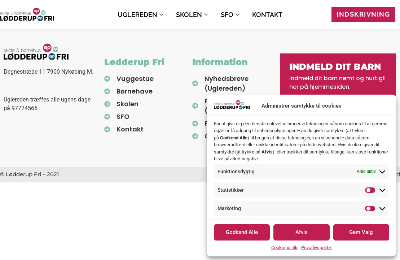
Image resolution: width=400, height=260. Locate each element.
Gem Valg (361, 232)
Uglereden (141, 14)
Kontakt (267, 14)
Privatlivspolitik (316, 247)
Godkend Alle (242, 232)
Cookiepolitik (284, 247)
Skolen (193, 14)
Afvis (301, 232)
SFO (231, 14)
